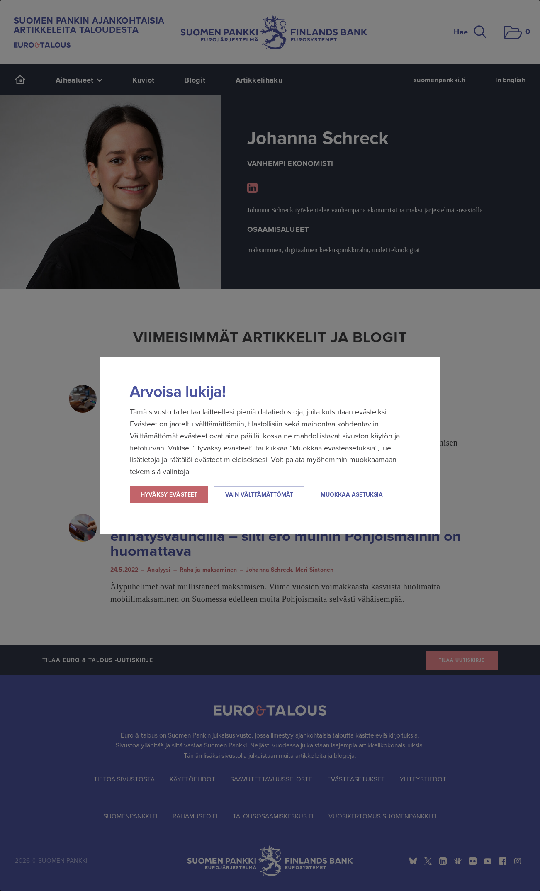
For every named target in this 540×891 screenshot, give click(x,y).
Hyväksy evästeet (169, 494)
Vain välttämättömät (259, 494)
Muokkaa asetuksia (352, 494)
